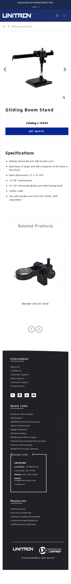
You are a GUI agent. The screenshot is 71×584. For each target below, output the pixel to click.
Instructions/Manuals (21, 512)
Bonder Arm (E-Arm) (35, 303)
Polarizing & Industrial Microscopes (28, 441)
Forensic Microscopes (21, 445)
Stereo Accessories (20, 425)
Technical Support (19, 382)
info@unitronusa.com (25, 480)
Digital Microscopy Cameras (24, 448)
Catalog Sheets (18, 509)
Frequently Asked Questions (24, 520)
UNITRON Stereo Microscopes (25, 421)
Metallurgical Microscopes (24, 437)
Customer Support (20, 374)
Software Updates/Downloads (26, 516)
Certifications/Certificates (23, 524)
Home (4, 26)
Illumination (16, 418)
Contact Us (16, 370)
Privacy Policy (18, 386)
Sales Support (17, 378)
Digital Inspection (19, 429)
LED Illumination (18, 433)
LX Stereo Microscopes (22, 414)
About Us (15, 366)
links (34, 7)
